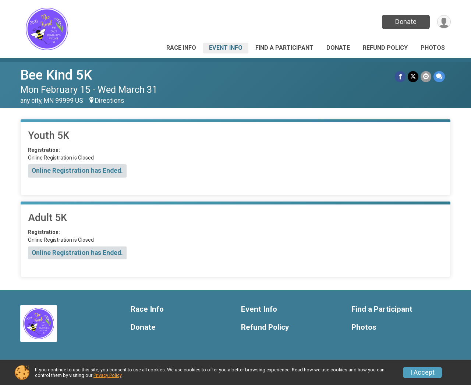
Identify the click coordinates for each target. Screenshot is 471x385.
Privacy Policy (107, 375)
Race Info (181, 47)
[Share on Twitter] (413, 76)
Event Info (225, 47)
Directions (109, 100)
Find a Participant (284, 47)
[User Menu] (444, 22)
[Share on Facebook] (400, 76)
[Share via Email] (426, 76)
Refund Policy (385, 47)
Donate (406, 21)
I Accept (422, 372)
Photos (433, 47)
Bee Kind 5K (56, 75)
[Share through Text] (439, 76)
